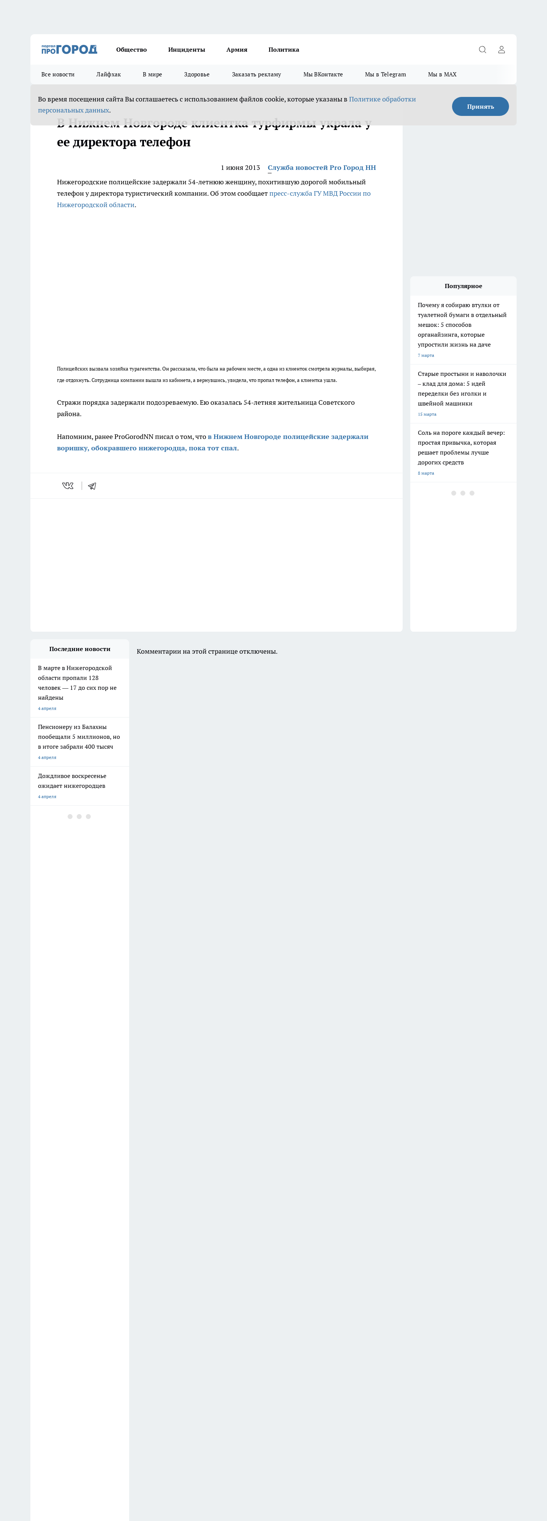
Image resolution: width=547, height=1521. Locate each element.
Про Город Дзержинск (53, 1249)
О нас (132, 1296)
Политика (284, 49)
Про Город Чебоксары (119, 1249)
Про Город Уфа (242, 1259)
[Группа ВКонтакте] (362, 1261)
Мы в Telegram (385, 74)
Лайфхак (108, 74)
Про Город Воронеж (247, 1249)
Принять (480, 106)
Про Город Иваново (312, 1249)
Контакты (233, 1296)
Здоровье (197, 74)
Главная (38, 1316)
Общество (131, 49)
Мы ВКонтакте (323, 74)
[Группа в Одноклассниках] (381, 1261)
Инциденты (186, 49)
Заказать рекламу (256, 74)
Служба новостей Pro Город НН (322, 167)
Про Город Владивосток (186, 1268)
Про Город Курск (113, 1259)
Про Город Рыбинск (181, 1259)
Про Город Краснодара (250, 1268)
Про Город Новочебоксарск (190, 1249)
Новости (232, 1306)
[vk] (68, 485)
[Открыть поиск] (482, 49)
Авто (131, 1306)
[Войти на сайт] (501, 49)
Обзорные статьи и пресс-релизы (66, 1296)
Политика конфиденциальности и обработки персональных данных (102, 1454)
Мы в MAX (442, 74)
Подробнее (231, 1443)
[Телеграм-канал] (400, 1261)
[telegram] (94, 485)
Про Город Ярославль (119, 1268)
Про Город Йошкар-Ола (55, 1259)
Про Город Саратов (311, 1259)
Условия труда (45, 1306)
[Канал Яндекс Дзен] (419, 1261)
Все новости (57, 74)
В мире (152, 74)
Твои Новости (45, 1268)
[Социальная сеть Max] (438, 1261)
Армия (236, 49)
